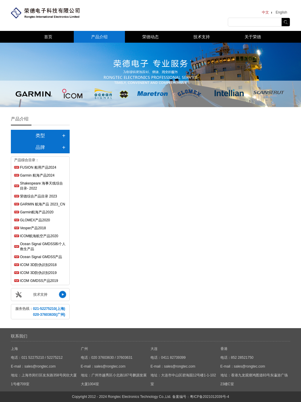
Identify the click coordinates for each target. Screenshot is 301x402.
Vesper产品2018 (33, 228)
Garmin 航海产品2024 (37, 175)
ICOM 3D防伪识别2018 (38, 265)
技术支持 (201, 36)
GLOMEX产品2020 (35, 220)
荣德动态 (150, 36)
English (281, 12)
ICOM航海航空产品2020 (39, 236)
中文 (265, 12)
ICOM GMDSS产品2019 (39, 281)
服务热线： (40, 312)
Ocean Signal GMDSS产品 (41, 257)
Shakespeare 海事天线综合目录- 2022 (41, 185)
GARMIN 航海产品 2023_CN (42, 204)
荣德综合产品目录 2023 (38, 196)
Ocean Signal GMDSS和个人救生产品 (43, 246)
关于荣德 (253, 36)
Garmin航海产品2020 (36, 212)
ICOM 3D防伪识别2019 (38, 273)
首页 (48, 36)
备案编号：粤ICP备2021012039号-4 (200, 397)
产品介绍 (99, 36)
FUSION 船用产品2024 (38, 167)
